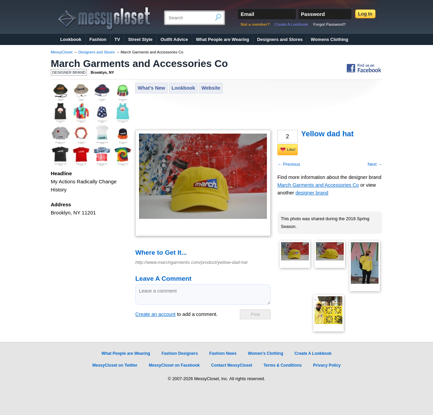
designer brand (311, 192)
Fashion (97, 39)
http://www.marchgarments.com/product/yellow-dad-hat (191, 262)
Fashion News (222, 353)
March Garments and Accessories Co (139, 63)
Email (247, 14)
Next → (375, 164)
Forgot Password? (329, 24)
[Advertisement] (258, 112)
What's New (151, 88)
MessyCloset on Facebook (174, 365)
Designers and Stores (280, 39)
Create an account (155, 314)
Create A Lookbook (291, 24)
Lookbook (71, 39)
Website (211, 88)
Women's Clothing (265, 353)
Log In (365, 14)
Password (313, 14)
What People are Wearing (222, 39)
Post (255, 314)
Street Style (140, 39)
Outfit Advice (174, 39)
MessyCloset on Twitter (114, 365)
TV (117, 39)
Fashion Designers (179, 353)
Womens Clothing (329, 39)
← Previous (288, 164)
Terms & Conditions (283, 365)
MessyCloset (61, 52)
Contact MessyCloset (231, 365)
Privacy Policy (327, 365)
